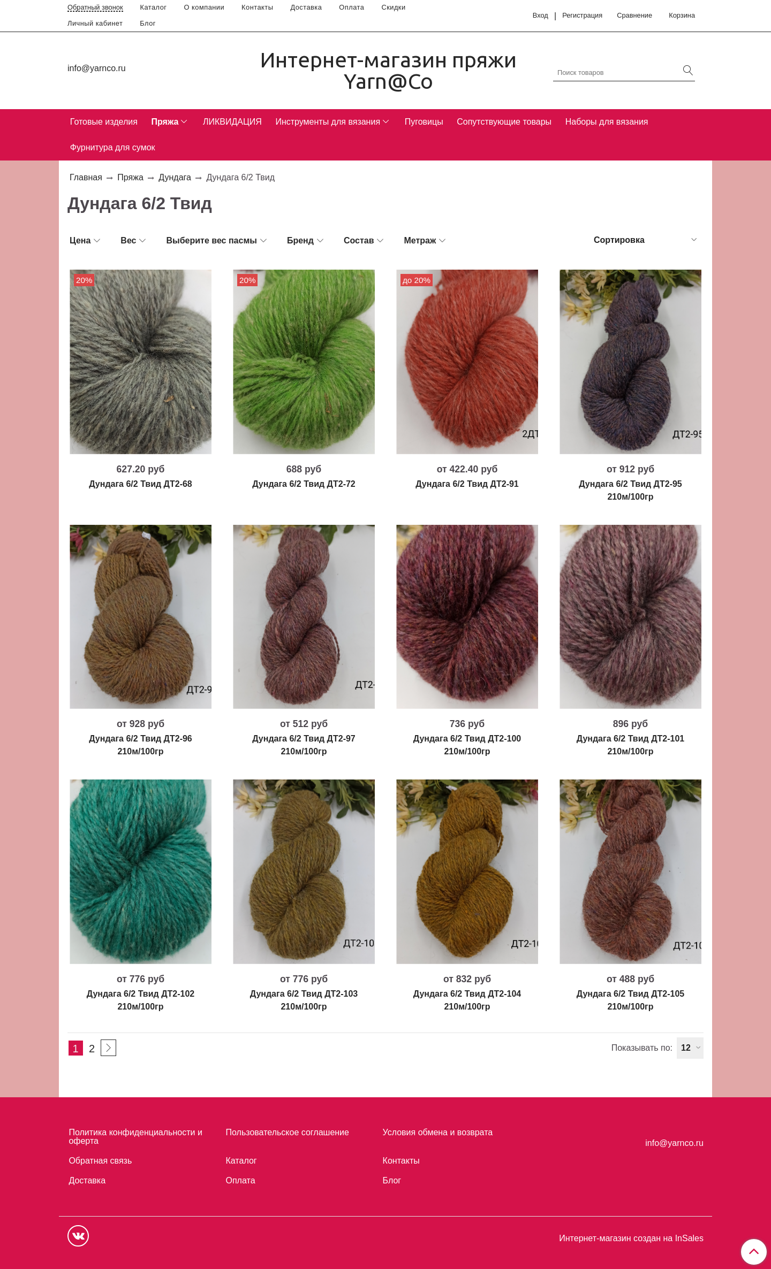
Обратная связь (100, 1160)
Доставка (306, 7)
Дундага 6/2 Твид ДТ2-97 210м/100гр (304, 745)
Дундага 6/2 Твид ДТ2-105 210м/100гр (630, 1000)
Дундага (174, 177)
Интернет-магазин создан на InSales (631, 1238)
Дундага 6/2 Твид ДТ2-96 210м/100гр (140, 745)
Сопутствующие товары (504, 121)
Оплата (351, 7)
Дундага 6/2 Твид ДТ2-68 (140, 483)
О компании (204, 7)
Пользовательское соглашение (287, 1132)
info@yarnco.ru (96, 68)
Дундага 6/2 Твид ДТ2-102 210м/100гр (140, 1000)
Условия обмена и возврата (438, 1132)
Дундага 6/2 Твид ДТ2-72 (304, 483)
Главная (86, 177)
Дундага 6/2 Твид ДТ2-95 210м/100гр (630, 490)
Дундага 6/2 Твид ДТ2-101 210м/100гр (630, 745)
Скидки (393, 7)
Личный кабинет (95, 23)
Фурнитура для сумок (112, 147)
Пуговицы (424, 121)
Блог (148, 23)
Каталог (153, 7)
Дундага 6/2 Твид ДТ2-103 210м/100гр (304, 1000)
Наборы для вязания (606, 121)
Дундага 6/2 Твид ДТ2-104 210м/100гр (467, 1000)
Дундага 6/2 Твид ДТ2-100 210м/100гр (467, 745)
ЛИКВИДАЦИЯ (232, 121)
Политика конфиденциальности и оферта (135, 1136)
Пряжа (164, 121)
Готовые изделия (104, 121)
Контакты (257, 7)
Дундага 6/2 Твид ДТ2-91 (467, 483)
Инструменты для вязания (327, 121)
